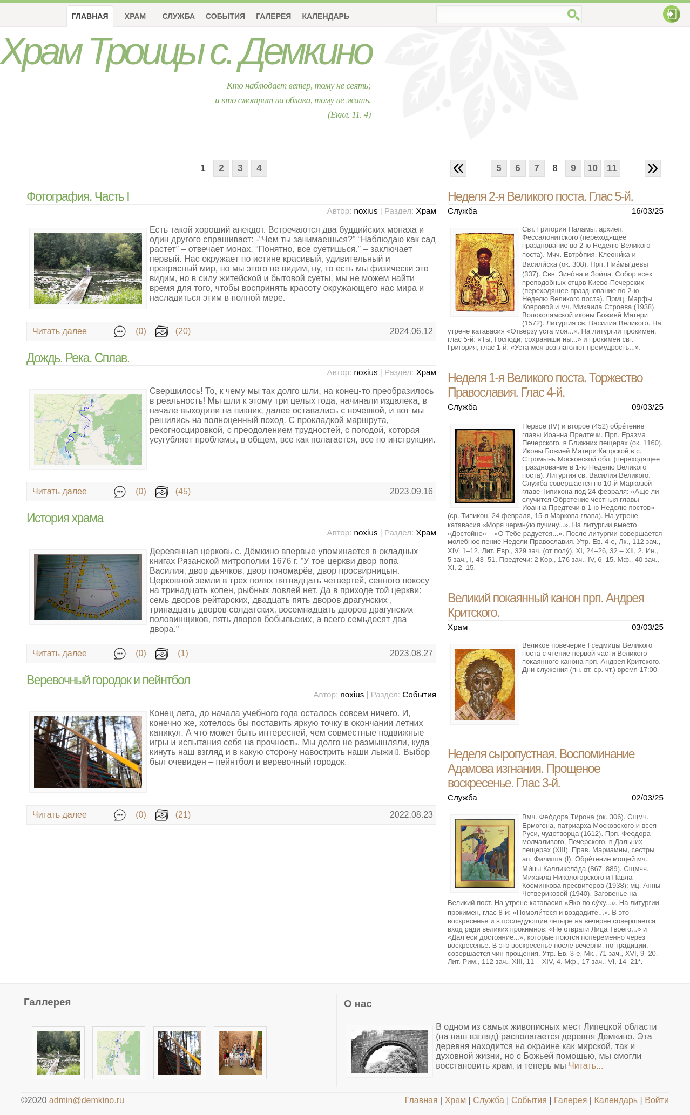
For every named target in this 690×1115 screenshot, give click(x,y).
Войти (657, 1100)
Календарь (325, 16)
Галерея (273, 16)
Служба (178, 16)
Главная (421, 1100)
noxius (366, 210)
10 (592, 168)
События (225, 16)
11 (612, 168)
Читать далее (59, 331)
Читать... (586, 1065)
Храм (135, 16)
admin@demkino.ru (86, 1100)
